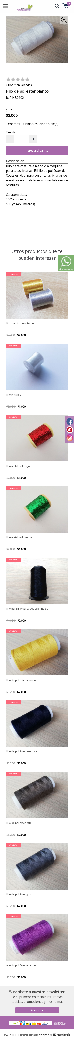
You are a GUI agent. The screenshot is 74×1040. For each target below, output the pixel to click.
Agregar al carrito (37, 150)
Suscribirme (37, 1010)
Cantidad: (12, 132)
